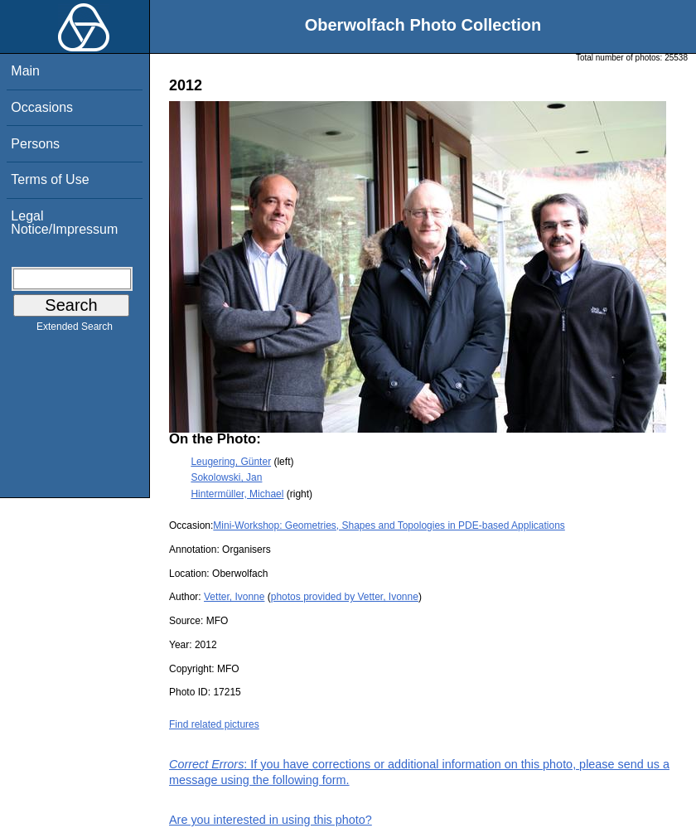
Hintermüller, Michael (237, 494)
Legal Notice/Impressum (64, 222)
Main (25, 71)
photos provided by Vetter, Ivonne (344, 597)
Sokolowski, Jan (226, 477)
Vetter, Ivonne (234, 597)
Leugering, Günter (231, 461)
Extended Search (74, 330)
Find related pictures (214, 724)
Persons (35, 144)
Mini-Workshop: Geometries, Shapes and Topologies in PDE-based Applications (388, 525)
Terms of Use (50, 179)
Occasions (42, 107)
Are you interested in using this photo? (270, 819)
